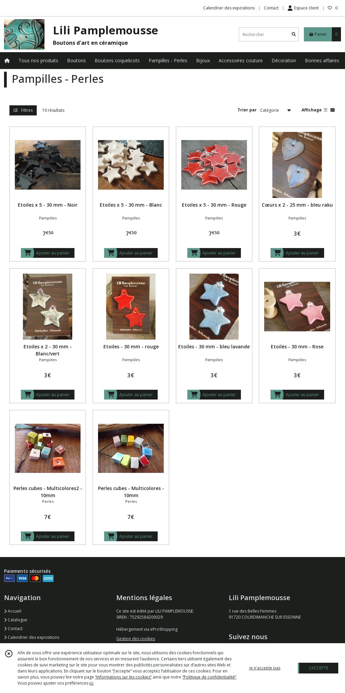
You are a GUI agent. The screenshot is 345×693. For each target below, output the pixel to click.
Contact (271, 8)
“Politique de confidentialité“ (209, 677)
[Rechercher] (293, 34)
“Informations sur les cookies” (123, 677)
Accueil (12, 611)
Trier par (247, 110)
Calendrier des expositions (31, 637)
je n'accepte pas (264, 668)
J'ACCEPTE (318, 668)
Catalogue (15, 620)
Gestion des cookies (135, 639)
